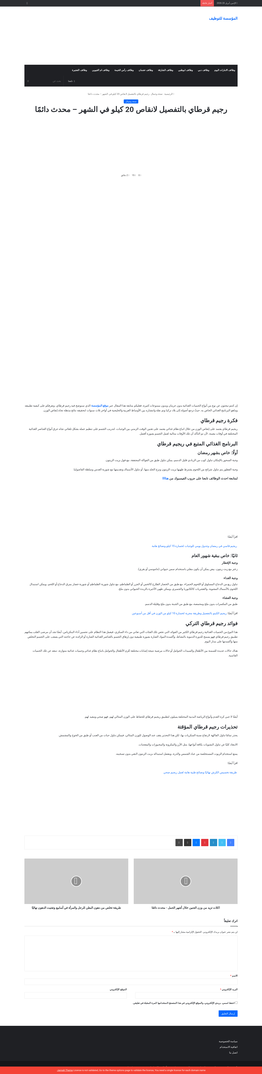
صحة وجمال (157, 94)
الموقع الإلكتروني (118, 989)
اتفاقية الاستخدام (229, 1046)
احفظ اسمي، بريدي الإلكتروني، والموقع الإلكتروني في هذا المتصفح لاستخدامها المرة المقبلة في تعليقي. (183, 1003)
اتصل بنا (233, 1052)
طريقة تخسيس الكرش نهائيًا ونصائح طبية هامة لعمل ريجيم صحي (200, 772)
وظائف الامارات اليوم (224, 70)
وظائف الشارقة (165, 70)
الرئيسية (169, 94)
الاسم (234, 975)
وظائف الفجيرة (79, 70)
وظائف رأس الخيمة (123, 70)
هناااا (165, 478)
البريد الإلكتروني (229, 989)
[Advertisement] (94, 35)
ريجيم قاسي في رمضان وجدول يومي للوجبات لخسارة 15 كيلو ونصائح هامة (195, 546)
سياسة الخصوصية (228, 1041)
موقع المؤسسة (100, 405)
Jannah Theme (65, 1070)
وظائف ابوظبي (185, 70)
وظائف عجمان (146, 70)
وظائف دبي (203, 70)
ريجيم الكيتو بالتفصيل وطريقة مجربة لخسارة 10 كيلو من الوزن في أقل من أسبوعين (179, 613)
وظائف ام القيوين (100, 70)
